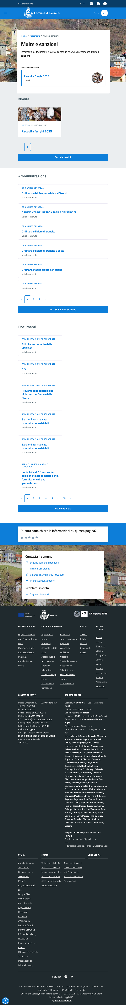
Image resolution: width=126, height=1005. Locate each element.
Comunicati (85, 648)
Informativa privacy (27, 934)
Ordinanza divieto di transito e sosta (43, 250)
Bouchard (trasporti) (73, 863)
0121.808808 (28, 706)
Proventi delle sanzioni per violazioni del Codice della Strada (37, 394)
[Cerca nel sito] (104, 13)
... (58, 498)
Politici (21, 665)
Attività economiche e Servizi (101, 673)
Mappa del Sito (25, 960)
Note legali (23, 938)
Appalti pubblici (48, 656)
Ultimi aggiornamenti (28, 952)
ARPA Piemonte (71, 872)
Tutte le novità (63, 157)
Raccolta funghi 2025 (36, 76)
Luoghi (99, 642)
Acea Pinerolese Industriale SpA (56, 881)
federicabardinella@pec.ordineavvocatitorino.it (86, 845)
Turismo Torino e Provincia (76, 867)
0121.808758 (28, 709)
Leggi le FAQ (24, 894)
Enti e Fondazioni (26, 652)
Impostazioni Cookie (27, 943)
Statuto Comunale (26, 929)
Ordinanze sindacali (33, 187)
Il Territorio (100, 646)
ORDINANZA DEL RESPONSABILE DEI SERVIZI (49, 212)
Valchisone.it (70, 881)
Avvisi (83, 652)
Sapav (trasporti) (49, 885)
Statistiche (23, 956)
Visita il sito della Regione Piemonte (57, 863)
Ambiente (46, 643)
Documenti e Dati (26, 648)
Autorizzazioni (47, 661)
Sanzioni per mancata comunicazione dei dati (35, 421)
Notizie (83, 643)
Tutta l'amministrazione (63, 309)
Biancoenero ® (86, 993)
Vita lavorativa (67, 683)
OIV (24, 369)
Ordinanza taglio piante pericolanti (42, 270)
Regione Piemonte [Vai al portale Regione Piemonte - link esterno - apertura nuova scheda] (25, 3)
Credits (21, 947)
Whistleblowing (25, 965)
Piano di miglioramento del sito (26, 885)
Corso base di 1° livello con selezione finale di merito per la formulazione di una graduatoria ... (40, 477)
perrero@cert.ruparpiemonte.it (38, 719)
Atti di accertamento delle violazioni (37, 346)
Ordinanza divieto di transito (38, 231)
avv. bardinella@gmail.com (83, 839)
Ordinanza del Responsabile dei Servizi (44, 193)
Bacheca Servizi (25, 925)
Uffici (20, 643)
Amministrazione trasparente (39, 338)
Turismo (63, 679)
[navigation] (5, 12)
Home (24, 35)
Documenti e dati (63, 508)
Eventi (99, 637)
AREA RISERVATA (61, 1000)
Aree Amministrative (27, 639)
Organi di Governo (26, 634)
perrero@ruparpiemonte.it (36, 722)
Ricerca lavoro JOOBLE (74, 876)
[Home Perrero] (43, 13)
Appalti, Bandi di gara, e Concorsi (35, 465)
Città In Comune (73, 990)
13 (64, 498)
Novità (25, 125)
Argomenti (35, 35)
